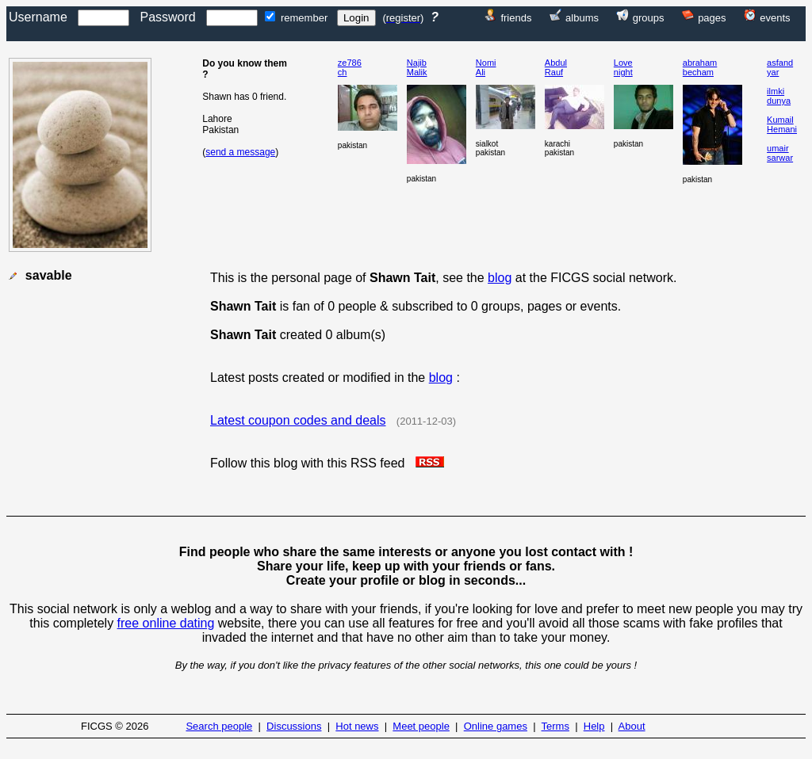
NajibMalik (417, 67)
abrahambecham (700, 67)
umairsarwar (780, 152)
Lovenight (623, 67)
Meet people (421, 726)
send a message (240, 152)
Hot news (356, 726)
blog (499, 277)
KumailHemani (782, 124)
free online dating (166, 623)
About (632, 726)
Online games (495, 726)
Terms (555, 726)
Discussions (293, 726)
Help (594, 726)
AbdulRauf (556, 67)
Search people (219, 726)
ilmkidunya (779, 95)
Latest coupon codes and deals (298, 420)
